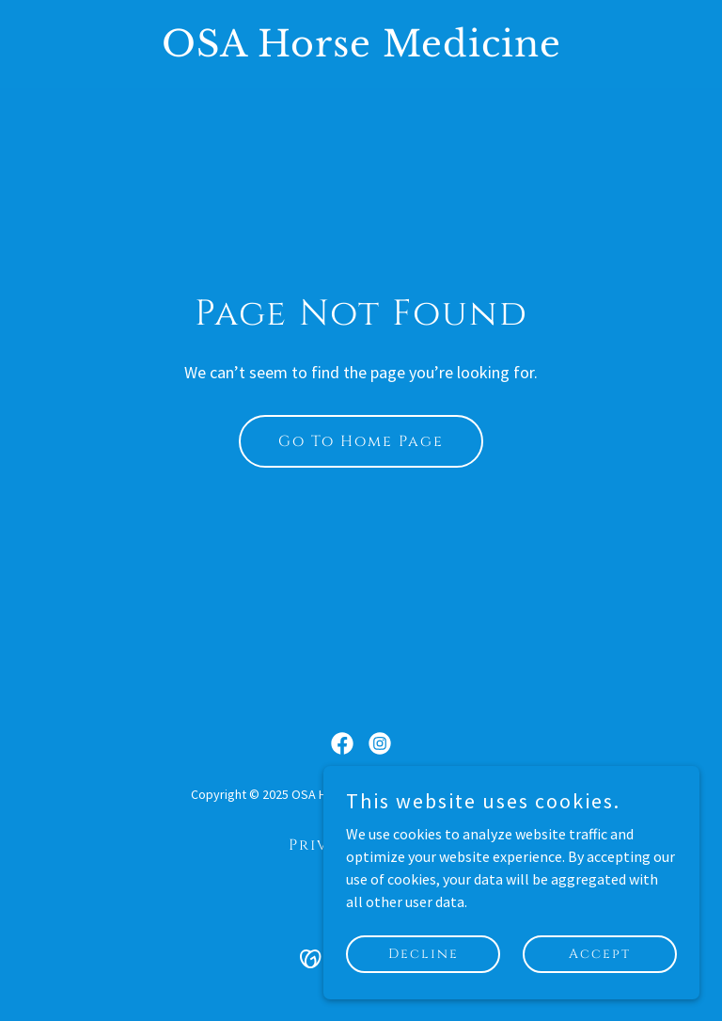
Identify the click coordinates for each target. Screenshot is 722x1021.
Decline (423, 954)
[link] (361, 50)
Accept (600, 954)
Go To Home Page (361, 441)
